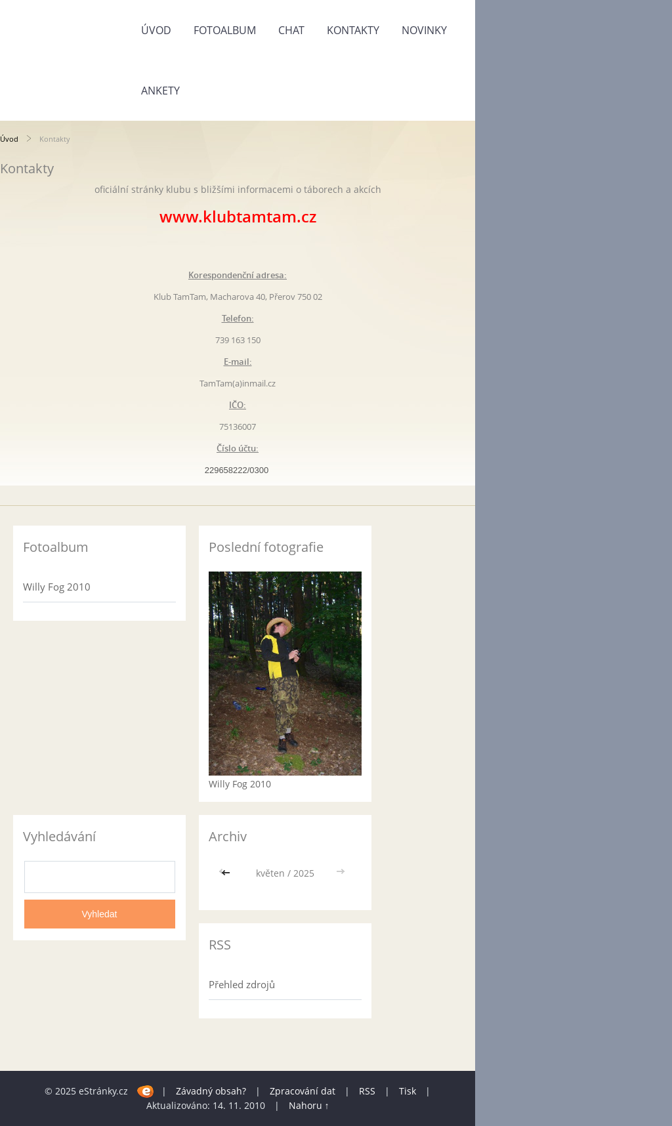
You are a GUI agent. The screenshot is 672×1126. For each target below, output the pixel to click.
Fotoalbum (225, 30)
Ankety (160, 90)
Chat (291, 30)
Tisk (407, 1091)
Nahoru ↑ (309, 1105)
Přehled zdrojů (242, 984)
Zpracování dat (302, 1091)
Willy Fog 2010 (57, 586)
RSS (367, 1091)
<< (227, 873)
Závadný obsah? (211, 1091)
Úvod (156, 30)
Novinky (424, 30)
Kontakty (353, 30)
